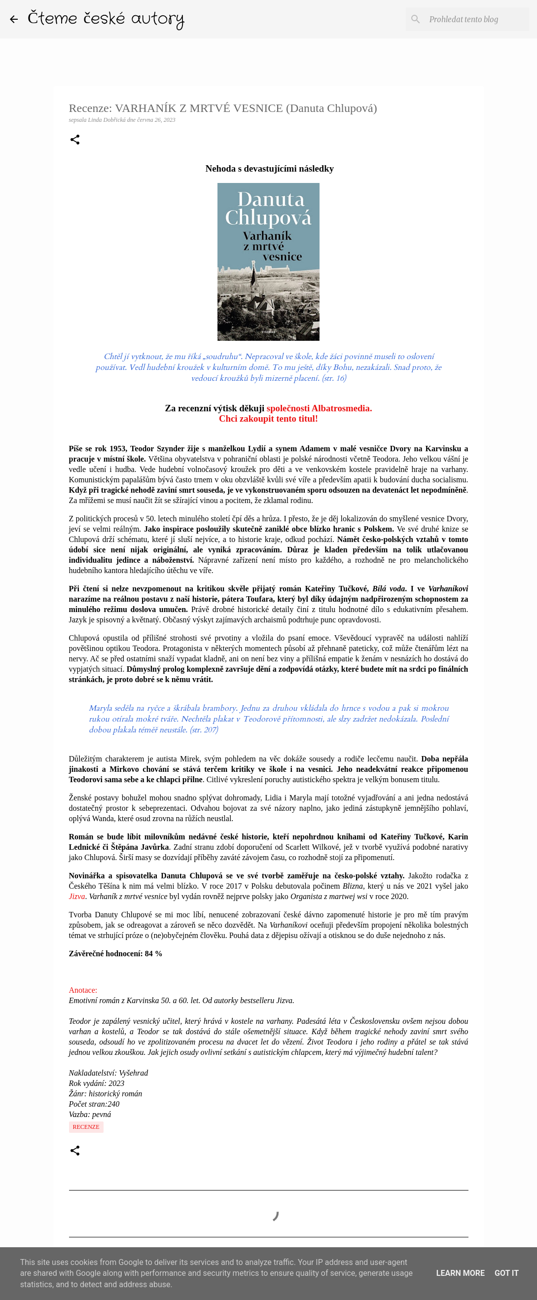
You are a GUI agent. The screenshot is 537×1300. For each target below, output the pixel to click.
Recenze (86, 1126)
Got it (507, 1273)
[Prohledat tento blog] (477, 19)
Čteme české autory (106, 19)
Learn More (460, 1273)
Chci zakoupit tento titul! (268, 418)
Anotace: (83, 990)
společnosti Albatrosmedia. (319, 408)
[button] (75, 140)
